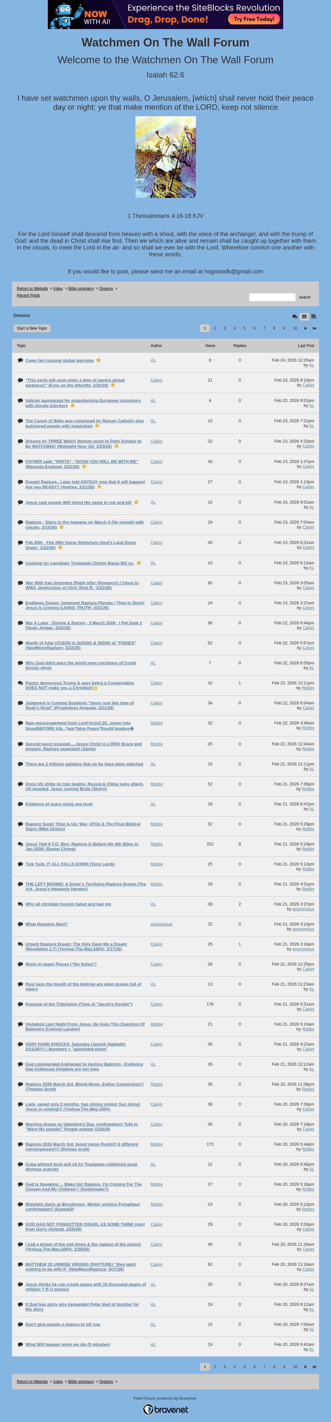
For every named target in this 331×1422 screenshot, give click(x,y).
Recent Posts (28, 295)
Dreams (106, 288)
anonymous (303, 908)
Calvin (308, 385)
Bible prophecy (81, 288)
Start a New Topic (32, 328)
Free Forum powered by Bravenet (165, 1398)
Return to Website (32, 288)
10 (295, 328)
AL (311, 365)
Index (58, 288)
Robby (308, 687)
